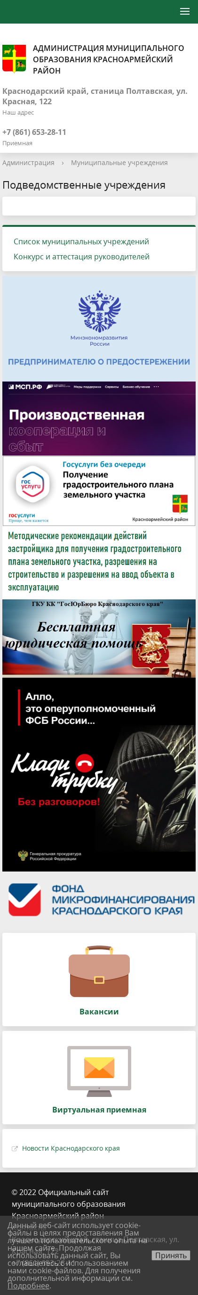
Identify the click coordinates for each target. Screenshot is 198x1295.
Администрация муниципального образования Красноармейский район (93, 59)
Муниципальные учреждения (119, 162)
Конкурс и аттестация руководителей (82, 256)
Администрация (28, 162)
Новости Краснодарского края (71, 1148)
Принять (171, 1255)
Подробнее (28, 1285)
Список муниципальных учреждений (81, 241)
